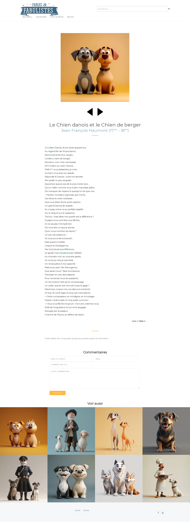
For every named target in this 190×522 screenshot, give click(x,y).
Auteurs (41, 17)
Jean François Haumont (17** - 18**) (95, 130)
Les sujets (57, 17)
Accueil (27, 17)
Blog (70, 17)
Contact (86, 510)
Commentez (57, 393)
